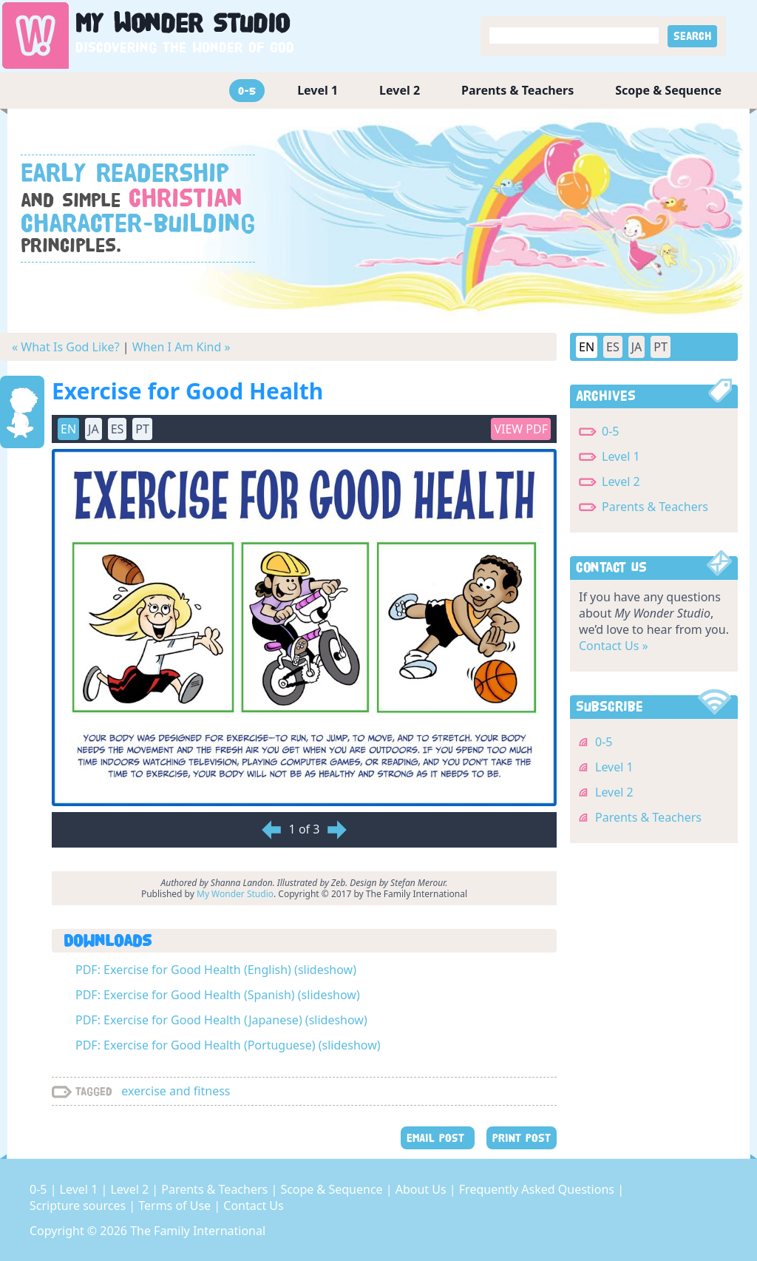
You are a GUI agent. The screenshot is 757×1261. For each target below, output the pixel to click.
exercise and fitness (175, 1091)
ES (117, 429)
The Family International (197, 1231)
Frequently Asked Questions (538, 1189)
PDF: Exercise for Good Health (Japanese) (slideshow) (221, 1020)
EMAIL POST (438, 1137)
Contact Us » (613, 646)
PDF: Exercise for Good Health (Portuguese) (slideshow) (228, 1045)
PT (142, 429)
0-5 (247, 90)
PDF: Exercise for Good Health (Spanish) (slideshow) (217, 995)
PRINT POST (521, 1137)
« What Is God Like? (66, 347)
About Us (422, 1189)
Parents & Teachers (517, 90)
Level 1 (317, 90)
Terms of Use (176, 1205)
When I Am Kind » (181, 347)
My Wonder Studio (235, 894)
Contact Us (253, 1205)
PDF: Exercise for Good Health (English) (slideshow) (215, 969)
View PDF (521, 429)
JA (93, 429)
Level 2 (399, 90)
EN (68, 429)
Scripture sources (79, 1205)
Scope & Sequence (668, 90)
